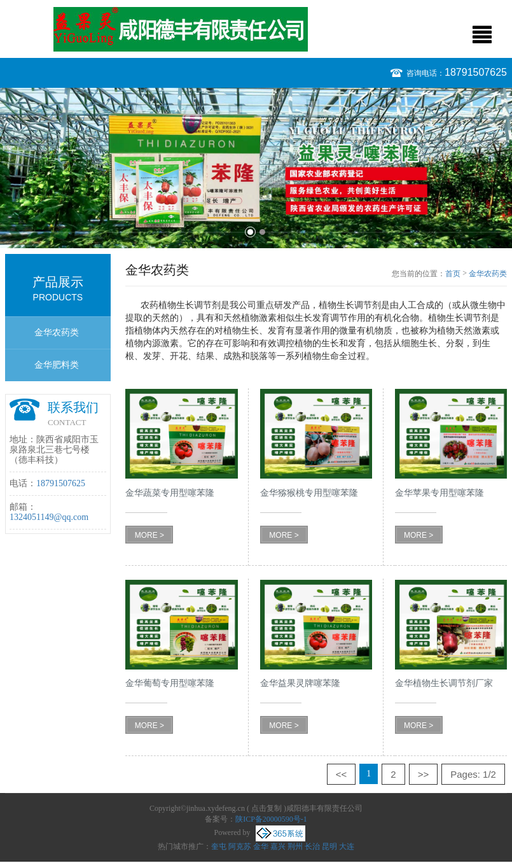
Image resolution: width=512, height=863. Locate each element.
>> (423, 774)
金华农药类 (56, 332)
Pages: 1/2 (473, 774)
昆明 (329, 846)
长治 (312, 846)
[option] (256, 168)
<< (341, 774)
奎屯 (218, 846)
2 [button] (262, 232)
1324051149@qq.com (49, 517)
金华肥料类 (56, 365)
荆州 (295, 846)
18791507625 (476, 72)
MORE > (149, 535)
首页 (452, 273)
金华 (260, 846)
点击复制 (266, 808)
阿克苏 (239, 846)
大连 (346, 846)
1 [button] (250, 232)
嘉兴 (278, 846)
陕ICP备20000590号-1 (271, 819)
